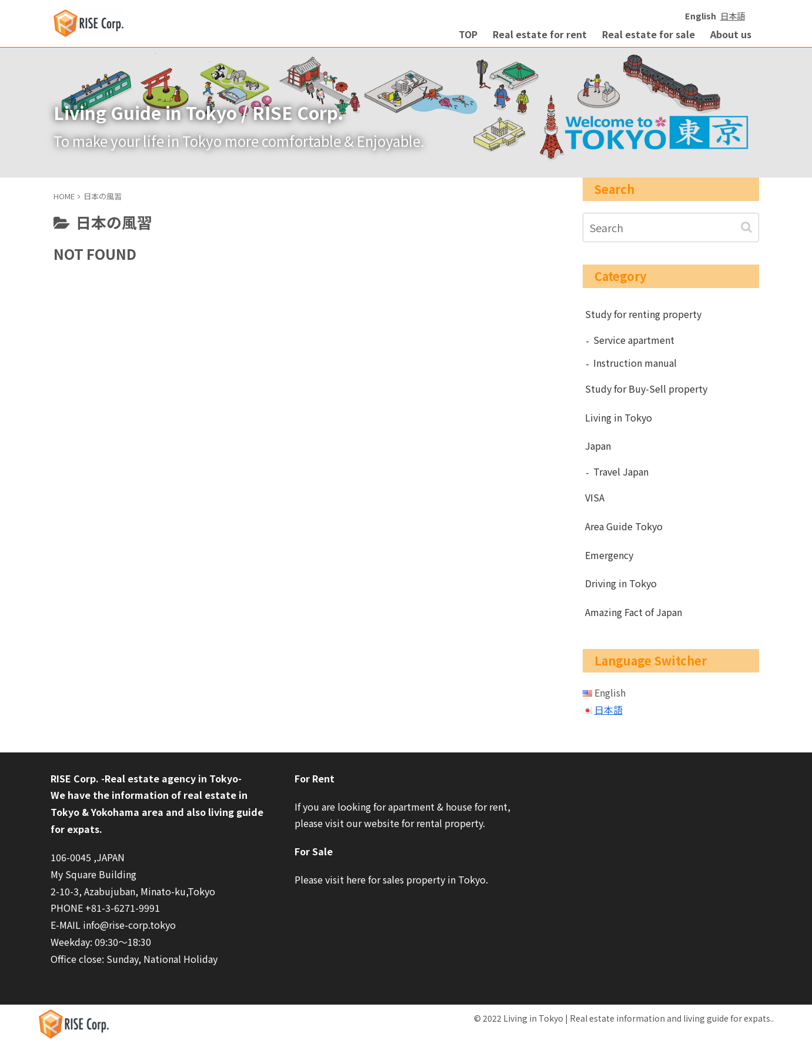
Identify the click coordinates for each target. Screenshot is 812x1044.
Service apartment (633, 340)
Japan (598, 446)
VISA (594, 497)
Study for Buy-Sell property (646, 389)
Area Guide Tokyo (624, 526)
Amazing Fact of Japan (633, 612)
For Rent (315, 778)
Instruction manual (635, 363)
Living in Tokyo (618, 417)
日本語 (732, 15)
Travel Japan (621, 471)
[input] (671, 227)
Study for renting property (643, 314)
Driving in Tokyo (621, 583)
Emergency (609, 555)
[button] (747, 227)
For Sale (314, 851)
